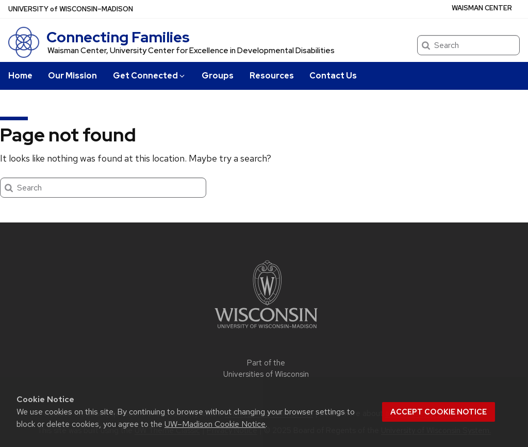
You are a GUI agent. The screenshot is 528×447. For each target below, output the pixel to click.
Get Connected (149, 75)
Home (20, 75)
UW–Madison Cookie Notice (215, 424)
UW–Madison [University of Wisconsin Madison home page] (70, 9)
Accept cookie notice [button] (438, 412)
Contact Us (333, 75)
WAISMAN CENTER (482, 8)
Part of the (266, 369)
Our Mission (72, 75)
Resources (272, 75)
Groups (218, 75)
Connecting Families (118, 37)
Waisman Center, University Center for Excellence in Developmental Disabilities (191, 50)
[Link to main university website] (266, 330)
